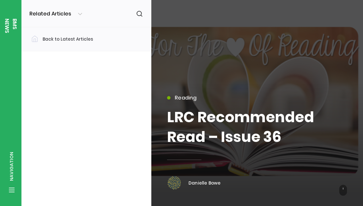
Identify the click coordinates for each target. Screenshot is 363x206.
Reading (182, 100)
